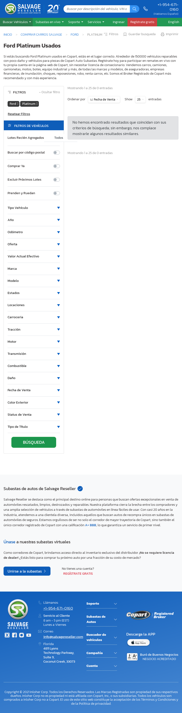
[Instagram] (21, 635)
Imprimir (169, 34)
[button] (16, 22)
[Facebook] (14, 635)
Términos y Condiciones (158, 699)
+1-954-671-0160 (168, 7)
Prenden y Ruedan (21, 193)
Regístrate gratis (78, 573)
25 (139, 99)
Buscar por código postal (26, 152)
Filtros (110, 34)
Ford (75, 34)
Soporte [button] (74, 21)
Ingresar (119, 21)
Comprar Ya (16, 166)
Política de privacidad (95, 703)
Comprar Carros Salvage (41, 34)
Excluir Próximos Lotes (24, 180)
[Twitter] (7, 635)
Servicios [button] (95, 21)
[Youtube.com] (28, 635)
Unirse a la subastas (25, 571)
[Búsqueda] (134, 9)
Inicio (8, 34)
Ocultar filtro (49, 92)
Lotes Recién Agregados (26, 138)
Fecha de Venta (104, 99)
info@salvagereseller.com (63, 636)
